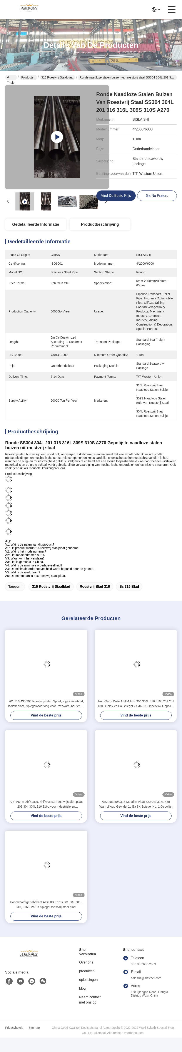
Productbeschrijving (100, 224)
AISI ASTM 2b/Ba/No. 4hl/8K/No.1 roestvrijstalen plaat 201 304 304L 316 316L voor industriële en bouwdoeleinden (46, 804)
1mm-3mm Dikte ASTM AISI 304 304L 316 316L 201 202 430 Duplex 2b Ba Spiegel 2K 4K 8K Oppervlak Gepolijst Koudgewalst (136, 704)
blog (82, 988)
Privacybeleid (14, 1027)
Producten (28, 77)
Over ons (86, 962)
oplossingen (88, 980)
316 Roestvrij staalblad (51, 586)
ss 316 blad (129, 586)
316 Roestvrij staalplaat (57, 77)
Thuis (10, 78)
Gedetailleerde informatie (35, 224)
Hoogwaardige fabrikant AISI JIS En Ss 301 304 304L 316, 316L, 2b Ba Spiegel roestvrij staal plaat (46, 904)
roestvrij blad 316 (95, 586)
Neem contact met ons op (90, 999)
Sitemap (34, 1027)
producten (87, 971)
